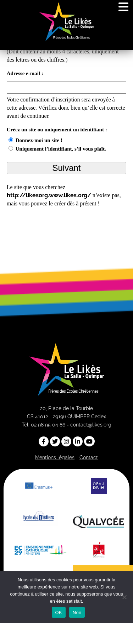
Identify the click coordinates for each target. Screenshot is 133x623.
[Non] (124, 597)
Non (77, 612)
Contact (88, 457)
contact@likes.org (90, 425)
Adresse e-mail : (25, 73)
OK (58, 612)
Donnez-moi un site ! (39, 140)
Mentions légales (54, 457)
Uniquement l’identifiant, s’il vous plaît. (61, 149)
